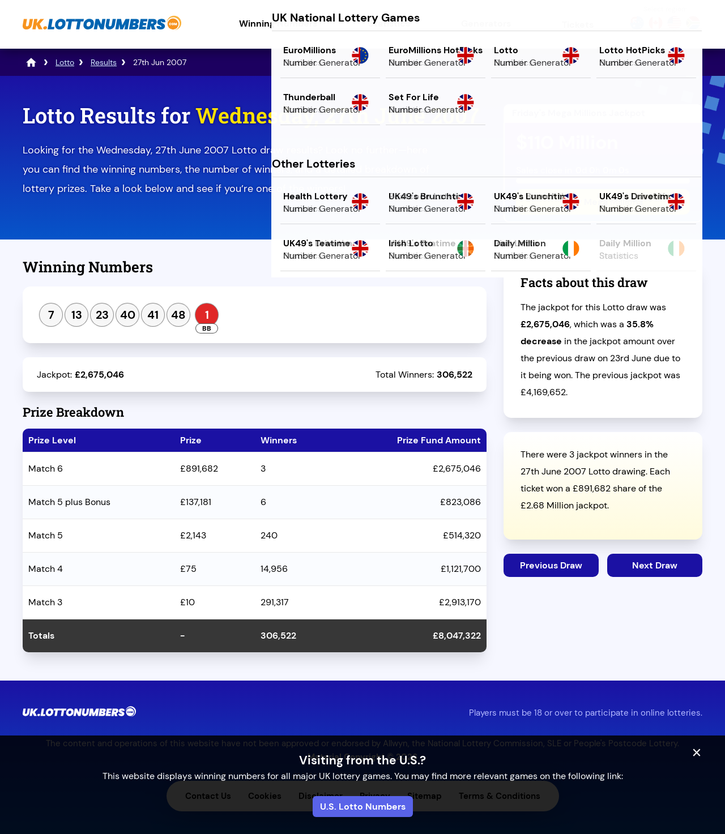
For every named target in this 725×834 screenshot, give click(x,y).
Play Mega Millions (603, 202)
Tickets (578, 25)
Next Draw (654, 565)
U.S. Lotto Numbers (363, 806)
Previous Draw (551, 565)
